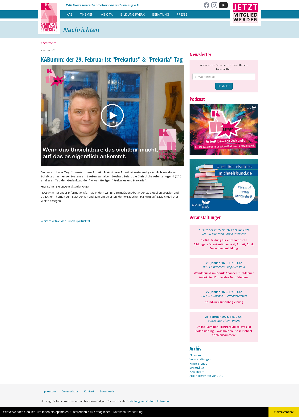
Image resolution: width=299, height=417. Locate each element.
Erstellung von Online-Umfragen (148, 401)
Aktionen (195, 355)
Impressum (48, 391)
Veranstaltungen (200, 359)
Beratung (160, 14)
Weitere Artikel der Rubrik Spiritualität (65, 221)
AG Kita (107, 14)
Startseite (48, 43)
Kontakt (89, 391)
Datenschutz (70, 391)
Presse (182, 14)
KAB (69, 14)
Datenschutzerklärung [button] (128, 412)
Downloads (107, 391)
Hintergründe (198, 363)
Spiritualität (197, 367)
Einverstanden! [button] (284, 412)
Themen (86, 14)
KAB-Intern (197, 372)
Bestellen (224, 86)
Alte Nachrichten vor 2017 (207, 376)
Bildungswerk (132, 14)
